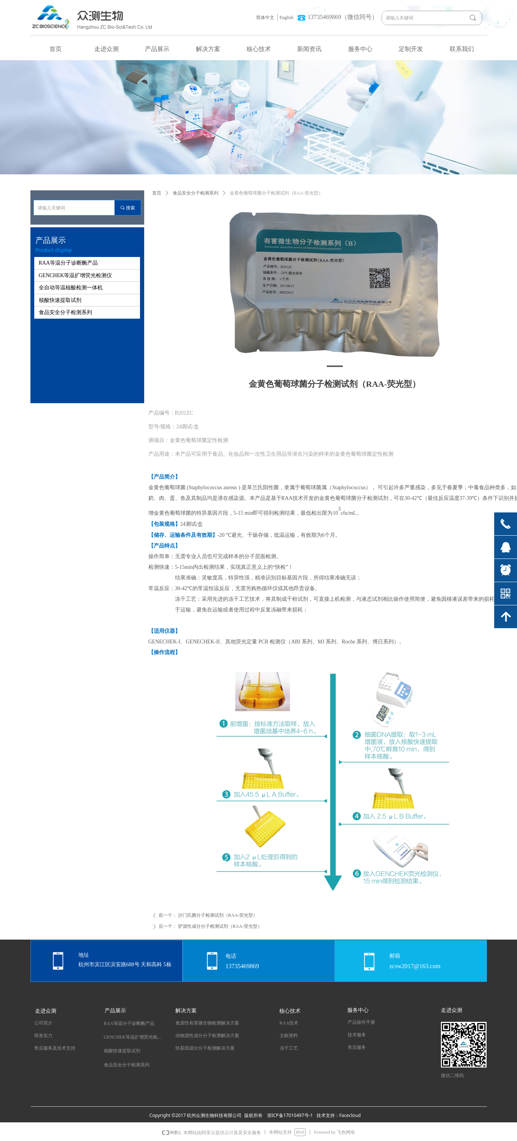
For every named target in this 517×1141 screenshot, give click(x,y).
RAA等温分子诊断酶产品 (68, 263)
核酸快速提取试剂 (60, 300)
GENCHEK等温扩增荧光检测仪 (75, 275)
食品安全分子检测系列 (195, 193)
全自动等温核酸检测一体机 (71, 287)
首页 (156, 193)
